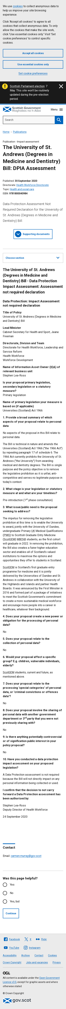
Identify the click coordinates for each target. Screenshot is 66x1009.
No (11, 893)
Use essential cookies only (33, 64)
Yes (12, 884)
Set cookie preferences (33, 73)
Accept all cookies (33, 53)
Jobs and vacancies (37, 962)
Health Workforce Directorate (32, 185)
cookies (18, 6)
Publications (20, 131)
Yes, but (15, 901)
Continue (11, 913)
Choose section (32, 257)
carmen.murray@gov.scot (26, 856)
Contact (38, 955)
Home (6, 131)
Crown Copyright (12, 962)
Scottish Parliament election (27, 86)
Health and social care (22, 189)
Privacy (57, 962)
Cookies (52, 955)
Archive (25, 955)
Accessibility (10, 955)
